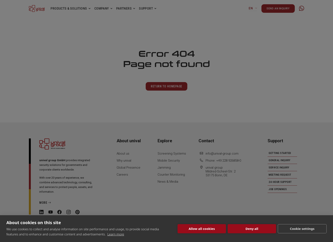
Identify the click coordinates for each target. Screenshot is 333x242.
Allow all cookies (202, 228)
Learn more (115, 234)
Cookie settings (302, 228)
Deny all (252, 228)
